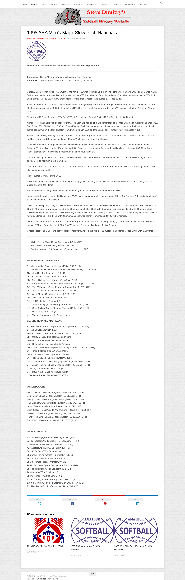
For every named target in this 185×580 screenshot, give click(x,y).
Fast (116, 4)
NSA (53, 4)
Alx (56, 575)
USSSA (64, 4)
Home (24, 4)
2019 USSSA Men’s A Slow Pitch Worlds (46, 542)
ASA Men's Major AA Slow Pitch (50, 38)
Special (90, 4)
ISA (42, 4)
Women (104, 4)
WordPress (41, 575)
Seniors (129, 4)
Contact (144, 4)
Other (77, 4)
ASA (33, 4)
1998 (29, 38)
